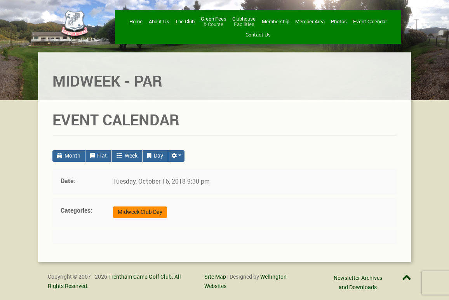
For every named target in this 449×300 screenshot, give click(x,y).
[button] (176, 156)
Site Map (215, 276)
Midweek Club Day (140, 212)
